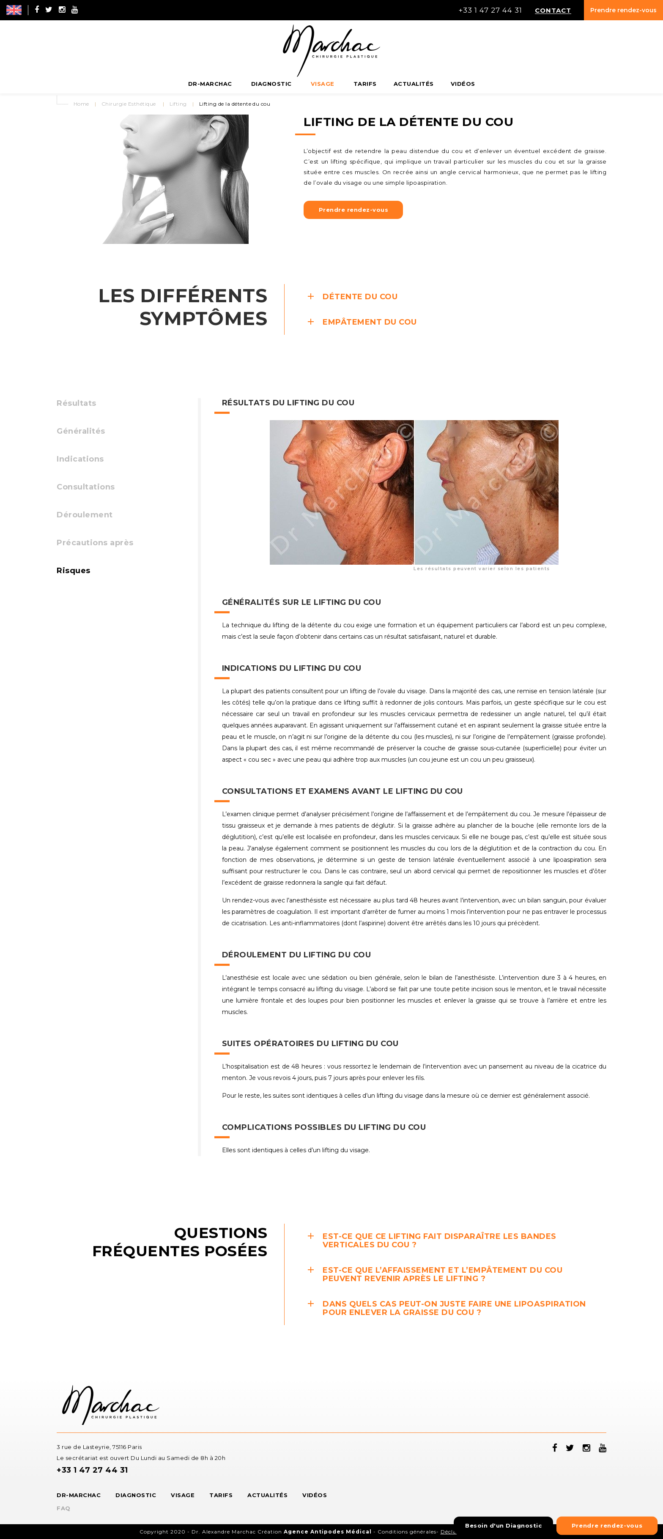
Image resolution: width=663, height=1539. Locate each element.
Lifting (178, 104)
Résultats (76, 403)
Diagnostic (135, 1495)
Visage (183, 1495)
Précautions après (95, 542)
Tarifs (221, 1495)
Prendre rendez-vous (623, 10)
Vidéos (314, 1495)
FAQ (64, 1508)
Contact (553, 10)
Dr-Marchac (79, 1495)
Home (81, 104)
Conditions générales (407, 1531)
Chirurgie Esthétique (128, 104)
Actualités (267, 1495)
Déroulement (85, 514)
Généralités (81, 431)
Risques (73, 570)
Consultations (86, 487)
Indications (80, 459)
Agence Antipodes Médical (328, 1531)
